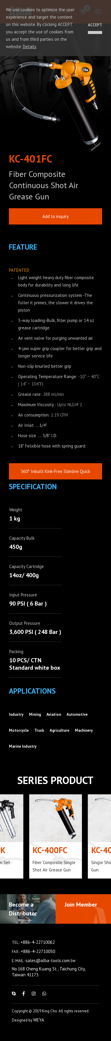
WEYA (38, 1028)
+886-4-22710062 (37, 950)
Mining (35, 722)
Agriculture (59, 738)
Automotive (77, 722)
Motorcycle (19, 738)
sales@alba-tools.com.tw (50, 968)
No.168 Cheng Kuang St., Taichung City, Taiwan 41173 (48, 979)
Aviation (53, 722)
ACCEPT (95, 24)
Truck (39, 738)
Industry (16, 722)
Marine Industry (22, 754)
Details (29, 46)
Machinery (84, 738)
